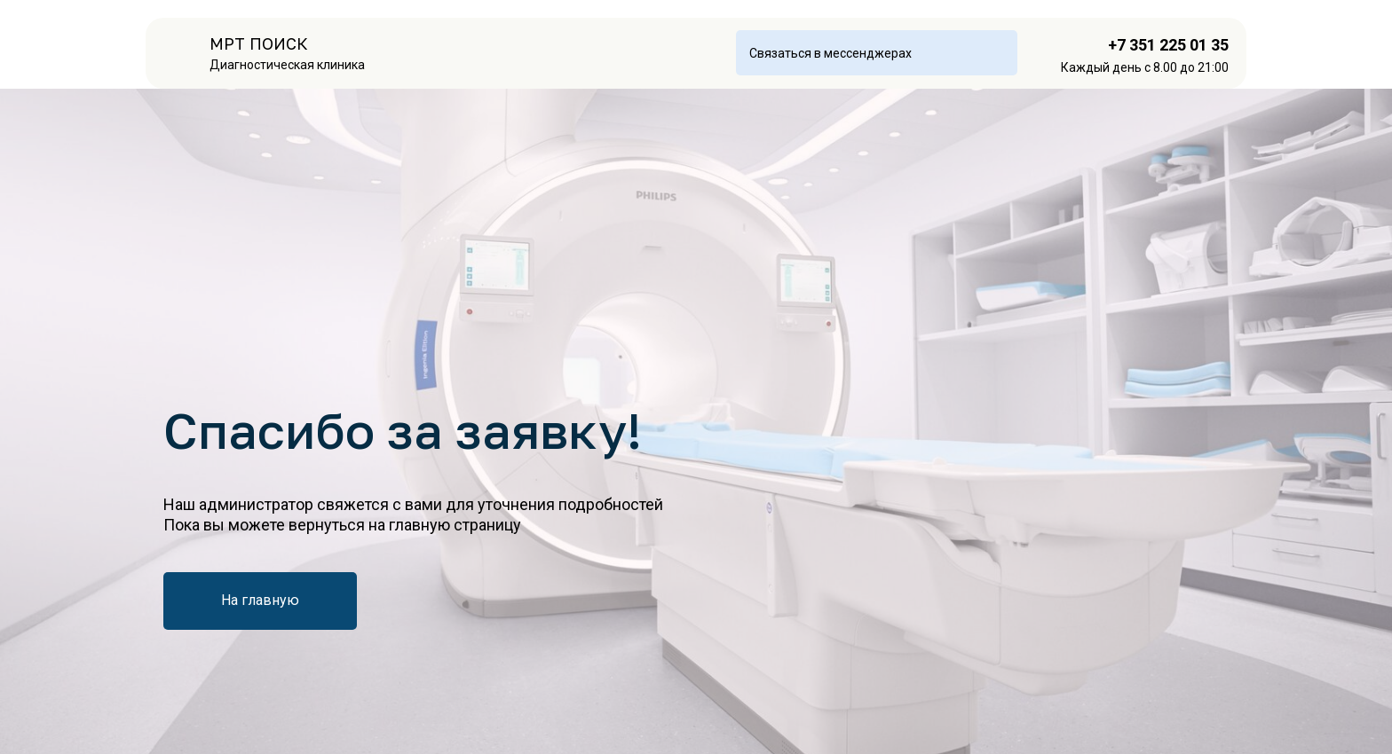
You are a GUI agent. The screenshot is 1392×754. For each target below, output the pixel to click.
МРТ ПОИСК (259, 43)
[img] (182, 53)
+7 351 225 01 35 (1168, 44)
